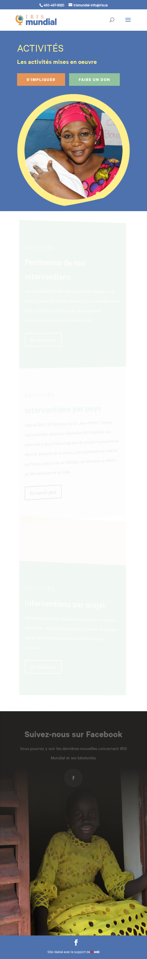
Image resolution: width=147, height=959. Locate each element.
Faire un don (94, 79)
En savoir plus (45, 340)
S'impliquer (41, 79)
